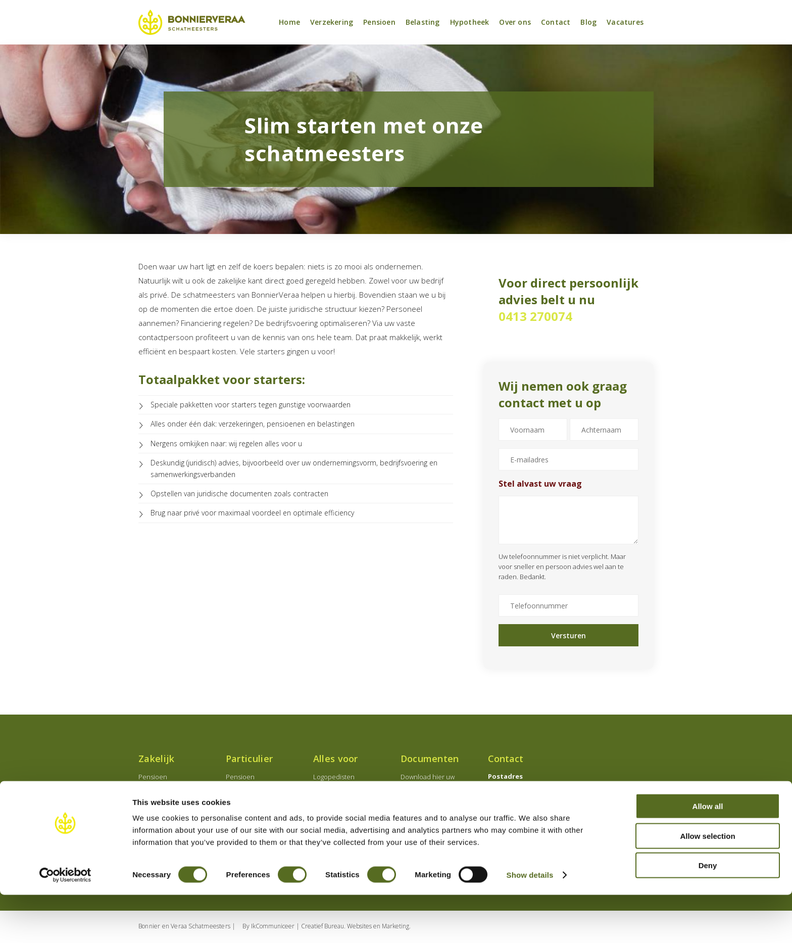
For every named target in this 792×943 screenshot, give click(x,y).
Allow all (707, 854)
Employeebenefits (165, 802)
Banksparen (244, 814)
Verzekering (331, 22)
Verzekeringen (160, 814)
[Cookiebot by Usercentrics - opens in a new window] (65, 923)
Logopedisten (334, 777)
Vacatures (625, 22)
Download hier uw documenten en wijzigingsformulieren (432, 788)
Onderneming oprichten (175, 789)
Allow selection (707, 884)
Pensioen (379, 22)
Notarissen (329, 802)
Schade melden (425, 810)
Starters (325, 814)
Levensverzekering (254, 802)
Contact (555, 22)
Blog (588, 22)
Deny (708, 913)
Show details (530, 923)
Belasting (423, 22)
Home (289, 22)
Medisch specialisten (344, 789)
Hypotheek (469, 22)
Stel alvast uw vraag (540, 484)
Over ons (515, 22)
